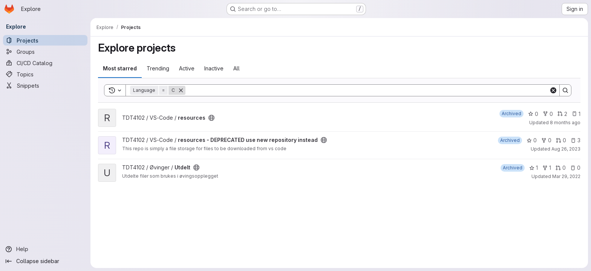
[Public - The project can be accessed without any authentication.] (211, 118)
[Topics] (45, 74)
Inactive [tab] (214, 68)
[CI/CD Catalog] (45, 63)
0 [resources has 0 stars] (533, 114)
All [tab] (236, 68)
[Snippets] (45, 85)
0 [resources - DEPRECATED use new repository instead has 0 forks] (546, 140)
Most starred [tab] (120, 68)
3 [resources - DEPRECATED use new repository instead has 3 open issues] (575, 140)
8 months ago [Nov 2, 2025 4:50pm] (565, 122)
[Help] (45, 249)
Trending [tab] (158, 68)
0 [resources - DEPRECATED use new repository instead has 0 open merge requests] (561, 140)
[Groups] (45, 51)
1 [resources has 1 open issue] (576, 114)
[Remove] (180, 90)
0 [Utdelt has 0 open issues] (575, 167)
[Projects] (45, 40)
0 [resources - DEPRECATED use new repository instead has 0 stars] (532, 140)
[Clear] (553, 90)
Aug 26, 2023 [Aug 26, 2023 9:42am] (565, 149)
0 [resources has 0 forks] (548, 114)
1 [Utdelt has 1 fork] (546, 167)
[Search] (367, 90)
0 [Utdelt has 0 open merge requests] (561, 167)
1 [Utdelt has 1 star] (533, 167)
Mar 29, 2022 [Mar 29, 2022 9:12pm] (566, 176)
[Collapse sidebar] (45, 261)
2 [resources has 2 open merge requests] (562, 114)
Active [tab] (186, 68)
